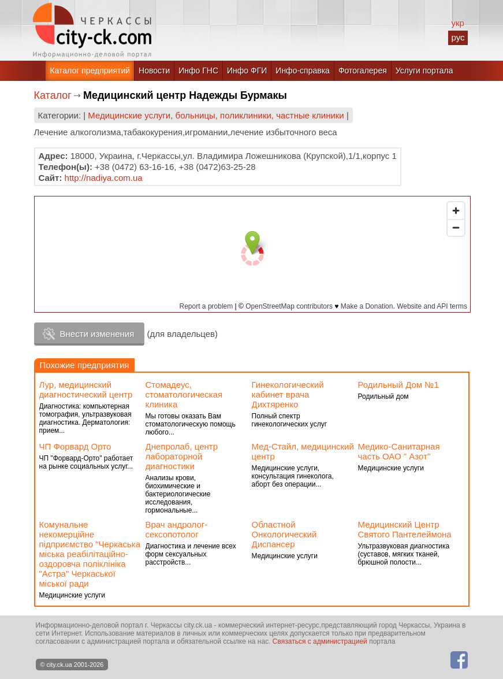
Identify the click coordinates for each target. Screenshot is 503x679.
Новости (154, 70)
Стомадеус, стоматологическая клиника (184, 394)
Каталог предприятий (90, 70)
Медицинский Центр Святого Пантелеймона (405, 529)
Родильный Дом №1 (398, 384)
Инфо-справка (302, 70)
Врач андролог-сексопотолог (177, 529)
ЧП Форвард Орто (75, 446)
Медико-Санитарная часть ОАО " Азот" (399, 451)
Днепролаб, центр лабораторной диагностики (182, 456)
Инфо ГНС (198, 70)
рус (457, 37)
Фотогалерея (362, 70)
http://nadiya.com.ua (104, 178)
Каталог (53, 95)
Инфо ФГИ (247, 70)
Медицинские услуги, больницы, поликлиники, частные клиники (216, 115)
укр (457, 23)
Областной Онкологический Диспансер (284, 534)
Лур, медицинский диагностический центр (86, 389)
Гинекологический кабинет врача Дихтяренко (288, 394)
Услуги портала (424, 70)
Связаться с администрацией (320, 641)
